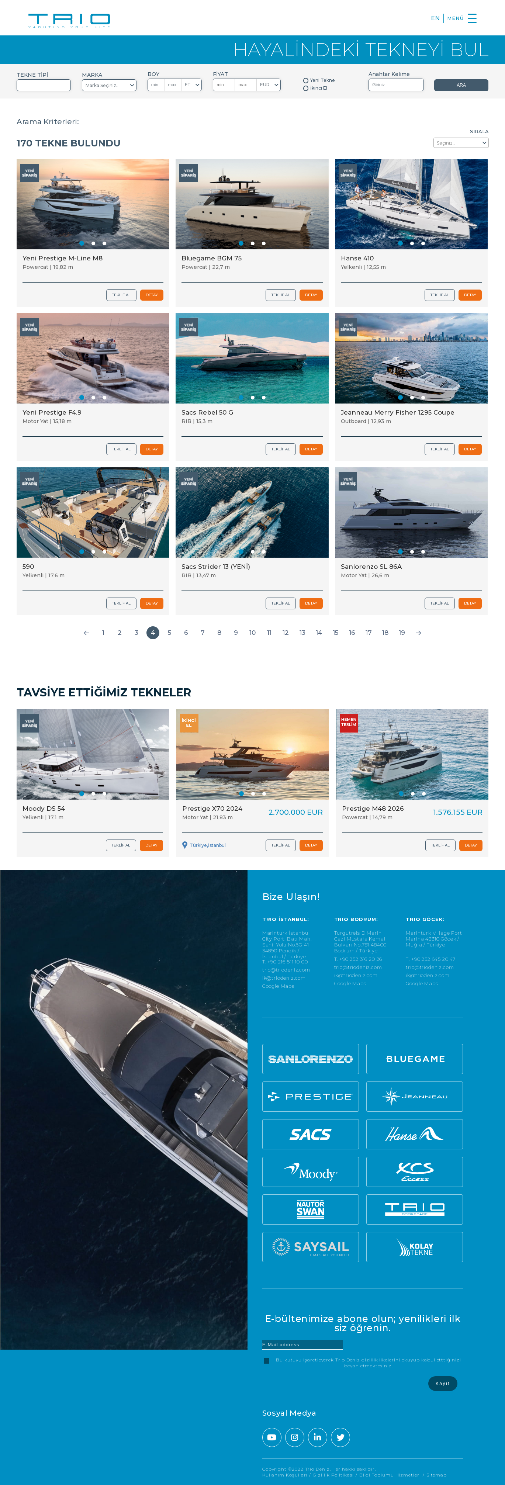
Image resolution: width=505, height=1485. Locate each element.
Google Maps (278, 986)
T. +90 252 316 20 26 (358, 959)
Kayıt (443, 1383)
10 (252, 632)
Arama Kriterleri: (48, 121)
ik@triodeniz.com (284, 978)
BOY (153, 74)
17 (369, 632)
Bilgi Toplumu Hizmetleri (390, 1475)
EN (435, 18)
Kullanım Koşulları (285, 1475)
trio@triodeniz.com (286, 970)
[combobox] (44, 85)
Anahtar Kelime (389, 74)
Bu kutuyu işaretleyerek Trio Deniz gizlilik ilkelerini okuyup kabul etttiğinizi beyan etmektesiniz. (368, 1362)
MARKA (92, 74)
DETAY (152, 294)
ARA (461, 85)
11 (269, 632)
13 (302, 632)
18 (385, 632)
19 (402, 632)
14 (319, 632)
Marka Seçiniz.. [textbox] (102, 85)
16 (352, 632)
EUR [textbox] (265, 84)
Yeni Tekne (322, 80)
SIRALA (479, 131)
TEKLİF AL (121, 294)
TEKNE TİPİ (32, 74)
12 (286, 632)
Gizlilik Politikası (333, 1475)
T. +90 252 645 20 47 (431, 959)
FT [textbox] (188, 84)
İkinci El (318, 88)
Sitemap (436, 1475)
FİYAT (220, 74)
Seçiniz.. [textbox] (446, 143)
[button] (81, 243)
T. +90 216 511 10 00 (285, 961)
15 (335, 632)
